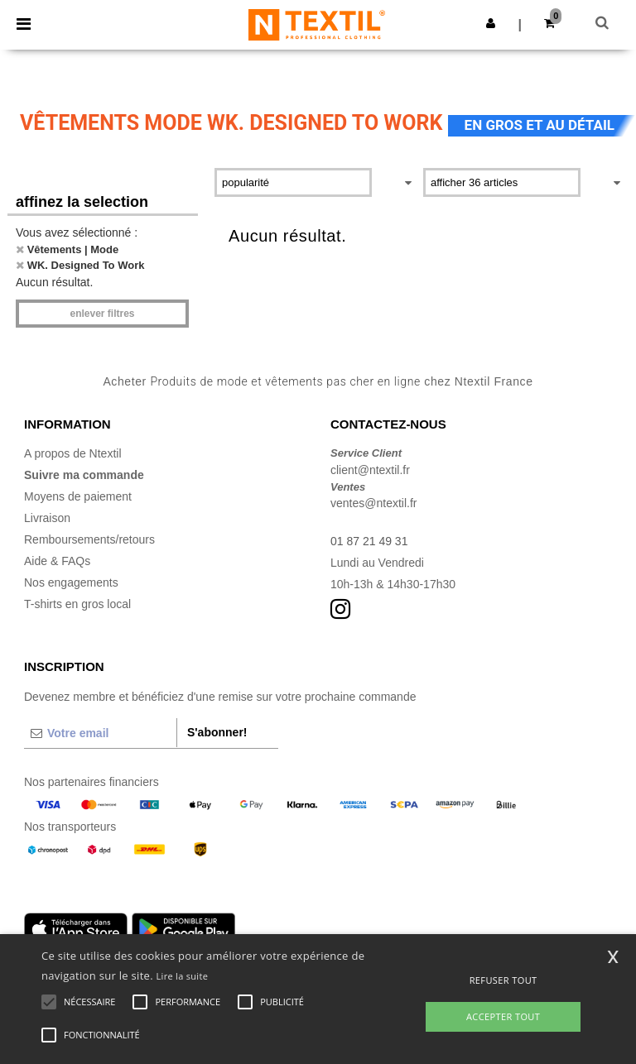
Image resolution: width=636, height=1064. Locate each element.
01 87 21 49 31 (368, 541)
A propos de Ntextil (73, 453)
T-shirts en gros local (77, 604)
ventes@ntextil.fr (373, 503)
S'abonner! (217, 732)
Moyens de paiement (78, 496)
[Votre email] (100, 733)
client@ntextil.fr (370, 470)
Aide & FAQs (57, 561)
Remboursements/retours (89, 539)
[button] (490, 23)
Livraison (47, 518)
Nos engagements (71, 582)
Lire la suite (183, 976)
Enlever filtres (102, 313)
